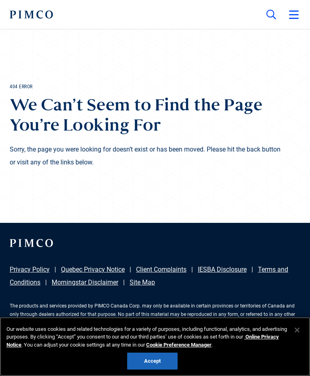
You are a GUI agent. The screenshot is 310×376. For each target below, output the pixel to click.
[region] (155, 346)
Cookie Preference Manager (179, 345)
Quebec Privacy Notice (93, 269)
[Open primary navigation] (293, 14)
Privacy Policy (30, 269)
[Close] (297, 330)
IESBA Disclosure (222, 269)
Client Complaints (161, 269)
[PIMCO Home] (31, 14)
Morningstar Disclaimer (85, 282)
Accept (152, 361)
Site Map (142, 282)
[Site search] (271, 14)
